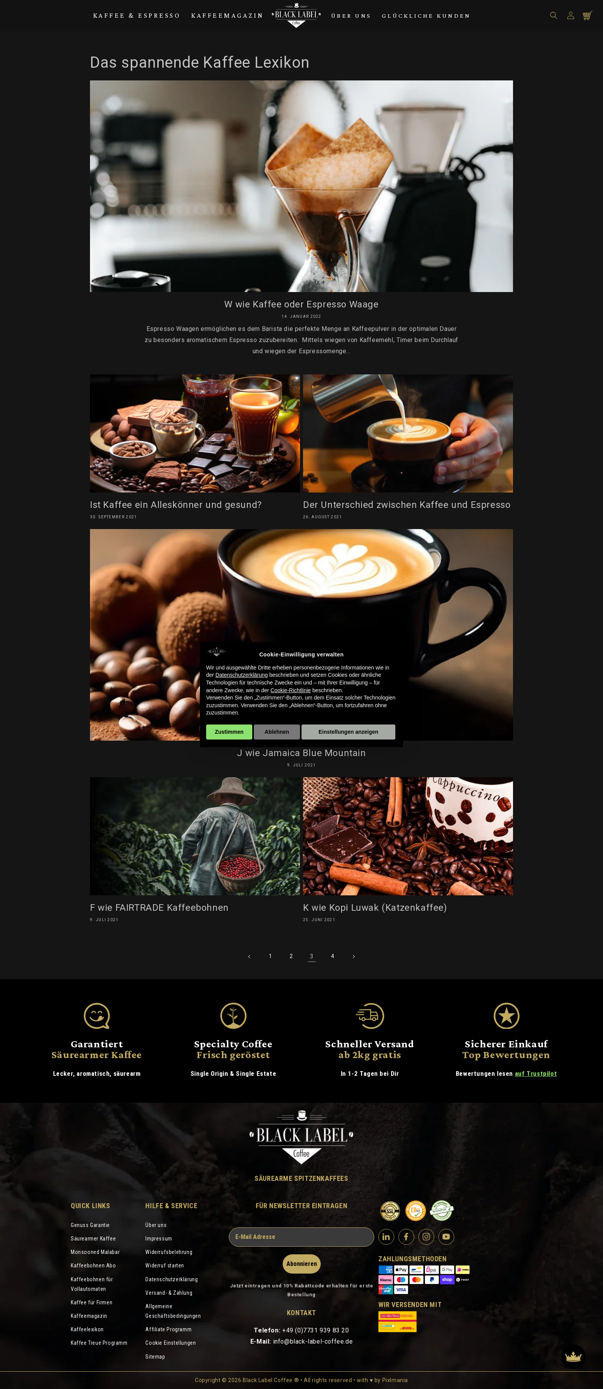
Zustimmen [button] (229, 732)
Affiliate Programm (168, 1329)
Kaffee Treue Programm (99, 1343)
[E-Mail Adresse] (301, 1237)
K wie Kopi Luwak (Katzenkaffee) (375, 907)
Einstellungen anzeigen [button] (348, 732)
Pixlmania (395, 1380)
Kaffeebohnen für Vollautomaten (92, 1284)
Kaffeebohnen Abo (93, 1265)
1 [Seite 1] (270, 956)
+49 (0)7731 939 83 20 (315, 1330)
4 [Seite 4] (333, 956)
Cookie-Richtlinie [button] (290, 690)
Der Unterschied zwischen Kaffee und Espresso (406, 504)
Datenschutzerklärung (171, 1279)
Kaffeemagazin (227, 15)
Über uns (351, 15)
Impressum (158, 1238)
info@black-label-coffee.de (313, 1341)
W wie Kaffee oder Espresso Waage (301, 304)
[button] (553, 15)
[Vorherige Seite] (249, 956)
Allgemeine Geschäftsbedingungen (173, 1311)
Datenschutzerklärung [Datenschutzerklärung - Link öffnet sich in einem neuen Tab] (241, 675)
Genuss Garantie (90, 1225)
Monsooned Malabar (95, 1252)
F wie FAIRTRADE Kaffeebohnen (159, 907)
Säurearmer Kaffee (93, 1238)
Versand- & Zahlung (168, 1293)
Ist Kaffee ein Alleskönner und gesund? (176, 504)
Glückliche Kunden (426, 15)
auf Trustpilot (536, 1073)
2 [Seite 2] (291, 956)
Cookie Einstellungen (170, 1343)
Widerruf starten (164, 1265)
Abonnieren (302, 1263)
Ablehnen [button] (277, 732)
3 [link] (312, 956)
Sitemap (155, 1357)
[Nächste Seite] (353, 956)
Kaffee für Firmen (91, 1302)
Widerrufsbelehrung (168, 1252)
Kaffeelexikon (87, 1329)
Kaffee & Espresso (137, 15)
